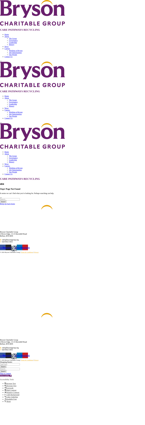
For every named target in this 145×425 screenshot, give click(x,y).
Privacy (36, 252)
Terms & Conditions (27, 252)
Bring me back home (7, 204)
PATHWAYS (15, 29)
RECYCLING (31, 29)
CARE (4, 29)
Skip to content (5, 373)
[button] (6, 376)
